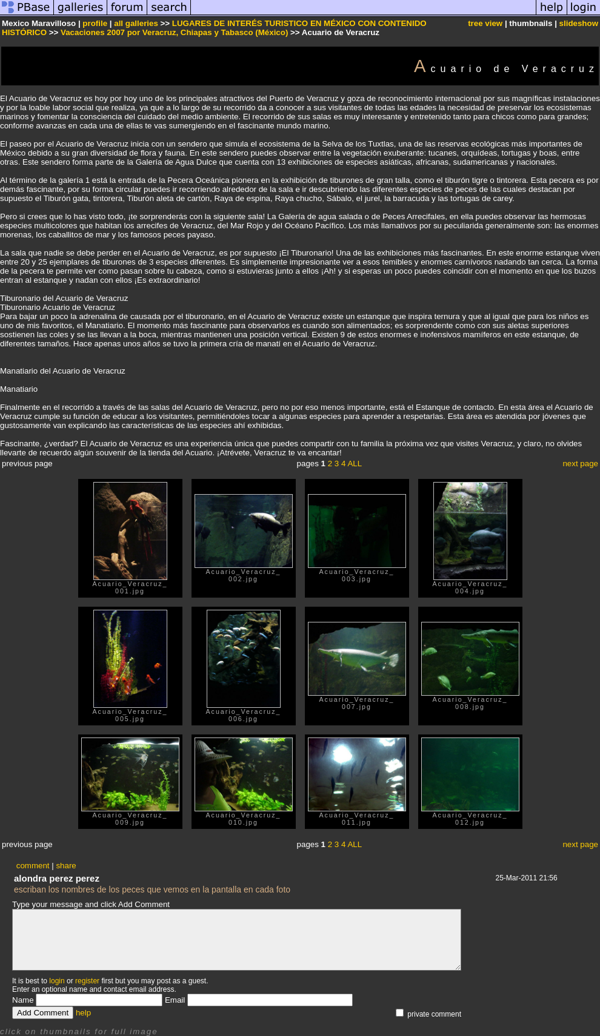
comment (33, 865)
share (66, 865)
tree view (485, 23)
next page (580, 463)
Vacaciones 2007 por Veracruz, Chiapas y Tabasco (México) (174, 32)
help (83, 1012)
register (87, 981)
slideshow (578, 23)
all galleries (136, 23)
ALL (354, 463)
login (56, 981)
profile (94, 23)
